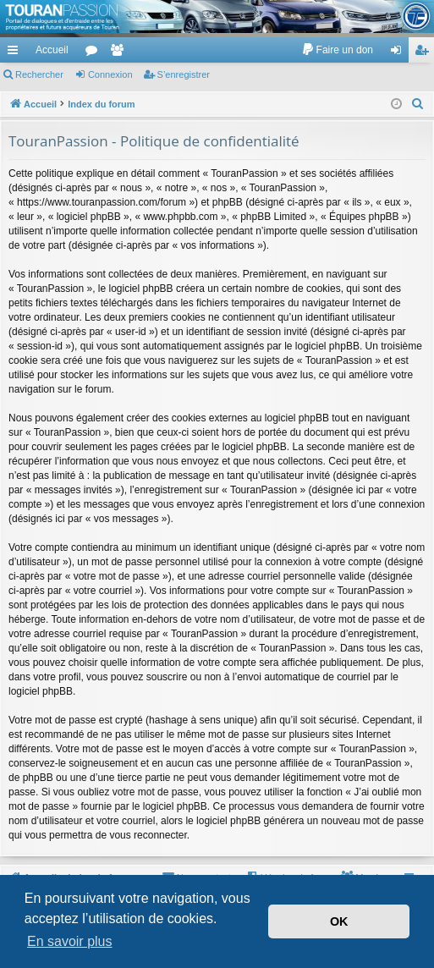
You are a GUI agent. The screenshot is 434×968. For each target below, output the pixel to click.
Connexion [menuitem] (400, 53)
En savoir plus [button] (70, 941)
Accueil (52, 50)
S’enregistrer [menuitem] (425, 53)
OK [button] (339, 921)
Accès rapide (16, 53)
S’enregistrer (183, 74)
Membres (120, 53)
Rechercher (39, 74)
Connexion (110, 74)
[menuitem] (337, 50)
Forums (94, 53)
